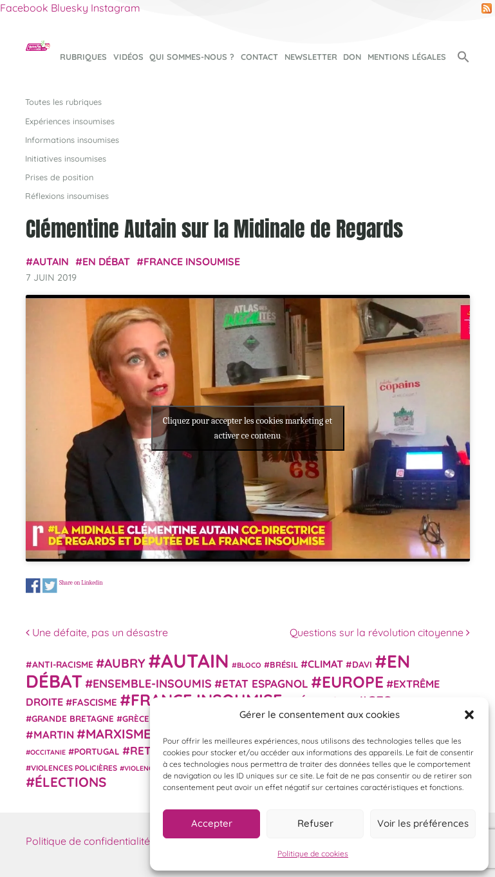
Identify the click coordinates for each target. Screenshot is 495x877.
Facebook (24, 7)
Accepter (211, 823)
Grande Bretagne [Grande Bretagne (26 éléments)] (73, 718)
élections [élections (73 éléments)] (70, 781)
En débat (106, 261)
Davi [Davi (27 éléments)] (362, 664)
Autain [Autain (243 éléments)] (195, 660)
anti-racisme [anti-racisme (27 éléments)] (62, 664)
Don (352, 57)
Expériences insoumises (70, 121)
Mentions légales (407, 57)
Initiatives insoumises (65, 158)
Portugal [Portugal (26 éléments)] (97, 751)
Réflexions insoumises (67, 196)
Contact (259, 57)
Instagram (115, 7)
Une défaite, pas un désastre (97, 632)
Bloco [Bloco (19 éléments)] (249, 665)
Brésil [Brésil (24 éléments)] (284, 664)
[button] (469, 714)
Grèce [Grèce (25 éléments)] (135, 718)
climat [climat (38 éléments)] (325, 663)
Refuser (315, 823)
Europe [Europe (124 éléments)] (353, 682)
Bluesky (69, 7)
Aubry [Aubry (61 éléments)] (124, 663)
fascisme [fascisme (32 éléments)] (94, 702)
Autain (51, 261)
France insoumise (192, 261)
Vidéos (128, 57)
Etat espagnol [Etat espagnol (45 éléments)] (265, 683)
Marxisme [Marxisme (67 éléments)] (118, 734)
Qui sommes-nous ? (191, 57)
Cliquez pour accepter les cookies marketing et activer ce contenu (247, 428)
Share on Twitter (49, 585)
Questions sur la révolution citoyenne (380, 632)
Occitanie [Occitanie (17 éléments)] (48, 752)
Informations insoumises (72, 140)
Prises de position (59, 177)
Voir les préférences (423, 823)
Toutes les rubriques (63, 102)
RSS (486, 8)
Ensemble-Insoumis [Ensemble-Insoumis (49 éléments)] (152, 683)
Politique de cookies (312, 853)
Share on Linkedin (80, 582)
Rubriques (83, 57)
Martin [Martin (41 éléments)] (53, 734)
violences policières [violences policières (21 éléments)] (74, 768)
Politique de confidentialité (88, 841)
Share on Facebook (33, 585)
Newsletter (311, 57)
